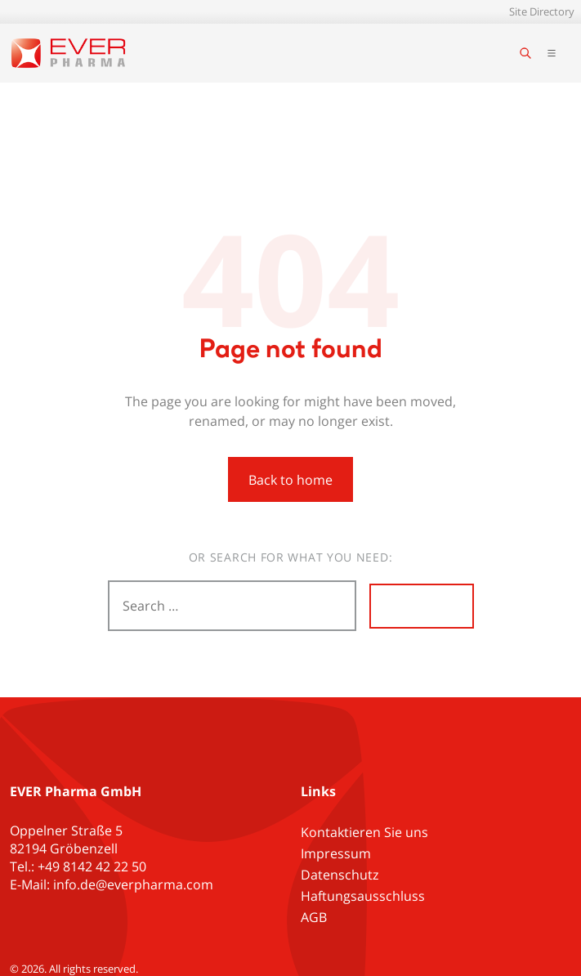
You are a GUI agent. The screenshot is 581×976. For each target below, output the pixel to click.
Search (421, 606)
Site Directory (541, 11)
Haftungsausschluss (363, 896)
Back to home (290, 480)
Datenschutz (340, 875)
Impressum (336, 853)
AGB (314, 917)
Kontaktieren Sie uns (364, 832)
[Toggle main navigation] (551, 53)
